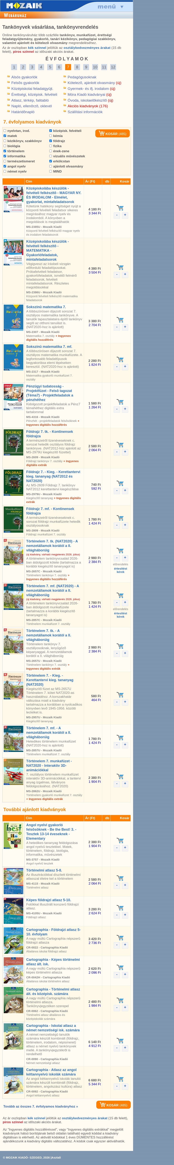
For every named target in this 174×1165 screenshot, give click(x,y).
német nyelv (15, 171)
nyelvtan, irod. (17, 131)
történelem (14, 151)
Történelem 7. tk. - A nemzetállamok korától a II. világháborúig (48, 635)
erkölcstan (59, 161)
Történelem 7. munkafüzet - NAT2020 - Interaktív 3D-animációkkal (49, 765)
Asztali (56, 1157)
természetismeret (19, 161)
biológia (12, 146)
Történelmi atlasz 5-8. (44, 870)
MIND (55, 171)
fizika (55, 146)
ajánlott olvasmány (66, 166)
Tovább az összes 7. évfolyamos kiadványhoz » (40, 1106)
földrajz (57, 141)
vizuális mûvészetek (67, 156)
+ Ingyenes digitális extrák (44, 799)
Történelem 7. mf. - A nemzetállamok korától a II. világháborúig (48, 732)
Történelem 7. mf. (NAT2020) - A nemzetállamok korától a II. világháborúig (52, 590)
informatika (14, 156)
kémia (56, 136)
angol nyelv (15, 166)
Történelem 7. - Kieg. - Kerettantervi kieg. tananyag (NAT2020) (49, 680)
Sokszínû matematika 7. (46, 307)
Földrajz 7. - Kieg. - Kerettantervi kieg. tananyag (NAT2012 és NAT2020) (53, 476)
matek (10, 136)
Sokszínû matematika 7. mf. (49, 347)
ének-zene (59, 151)
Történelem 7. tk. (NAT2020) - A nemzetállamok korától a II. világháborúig (52, 545)
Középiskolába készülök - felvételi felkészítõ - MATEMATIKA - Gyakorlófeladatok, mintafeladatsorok (47, 250)
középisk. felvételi (65, 131)
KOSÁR (108, 134)
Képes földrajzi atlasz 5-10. (48, 900)
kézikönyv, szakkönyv (23, 141)
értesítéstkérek (120, 570)
